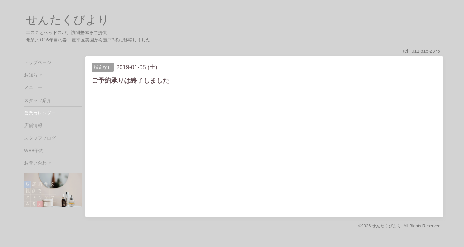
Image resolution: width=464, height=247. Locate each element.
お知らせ (33, 75)
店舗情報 (33, 125)
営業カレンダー (40, 112)
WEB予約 (34, 150)
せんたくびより (67, 19)
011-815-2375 (426, 51)
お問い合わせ (37, 163)
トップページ (37, 62)
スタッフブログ (40, 138)
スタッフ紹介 (37, 100)
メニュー (33, 87)
